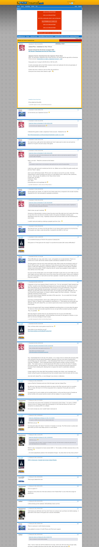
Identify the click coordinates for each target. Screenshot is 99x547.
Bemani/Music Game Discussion (46, 36)
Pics (36, 6)
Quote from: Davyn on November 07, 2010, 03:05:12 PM (40, 123)
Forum (22, 6)
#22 (78, 523)
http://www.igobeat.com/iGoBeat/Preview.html (40, 331)
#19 (78, 486)
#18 (78, 477)
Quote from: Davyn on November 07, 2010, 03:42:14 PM (40, 153)
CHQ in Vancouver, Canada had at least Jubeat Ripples (42, 460)
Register (80, 6)
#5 (78, 189)
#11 (78, 323)
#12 (78, 343)
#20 (78, 501)
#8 (78, 237)
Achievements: (21, 249)
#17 (78, 457)
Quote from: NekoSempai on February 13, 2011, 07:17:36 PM (41, 417)
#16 (78, 434)
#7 (78, 226)
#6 (78, 200)
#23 (78, 534)
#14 (78, 400)
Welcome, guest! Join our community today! (49, 33)
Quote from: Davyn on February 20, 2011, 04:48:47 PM (40, 537)
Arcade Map (27, 6)
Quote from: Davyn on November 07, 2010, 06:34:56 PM (40, 202)
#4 (78, 150)
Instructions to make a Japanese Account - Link (49, 59)
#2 (78, 120)
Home (18, 6)
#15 (78, 415)
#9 (78, 256)
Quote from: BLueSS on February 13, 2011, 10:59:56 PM (40, 437)
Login (76, 6)
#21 (78, 508)
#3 (78, 139)
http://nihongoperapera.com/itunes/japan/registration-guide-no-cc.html (46, 134)
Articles (32, 6)
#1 (78, 109)
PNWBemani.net (21, 36)
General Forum (33, 36)
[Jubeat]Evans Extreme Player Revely (35, 99)
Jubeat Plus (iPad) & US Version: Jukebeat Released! (67, 36)
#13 (78, 380)
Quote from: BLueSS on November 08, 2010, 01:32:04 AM (41, 345)
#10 (78, 282)
